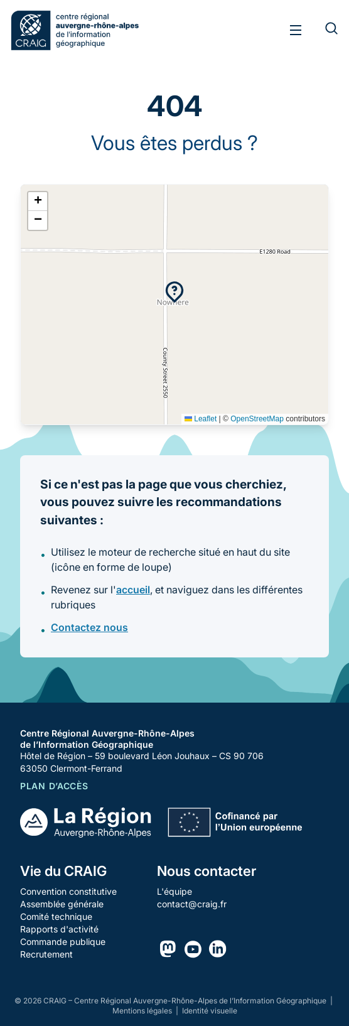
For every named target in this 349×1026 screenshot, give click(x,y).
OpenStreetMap (257, 418)
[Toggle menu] (296, 30)
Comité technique (56, 916)
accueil (133, 589)
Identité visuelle (209, 1010)
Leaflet (201, 418)
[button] (174, 292)
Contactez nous (89, 627)
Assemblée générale (62, 904)
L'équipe (174, 891)
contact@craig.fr (192, 904)
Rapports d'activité (59, 929)
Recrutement (46, 954)
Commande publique (62, 941)
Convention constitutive (68, 891)
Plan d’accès (54, 785)
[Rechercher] (324, 30)
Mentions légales (143, 1010)
